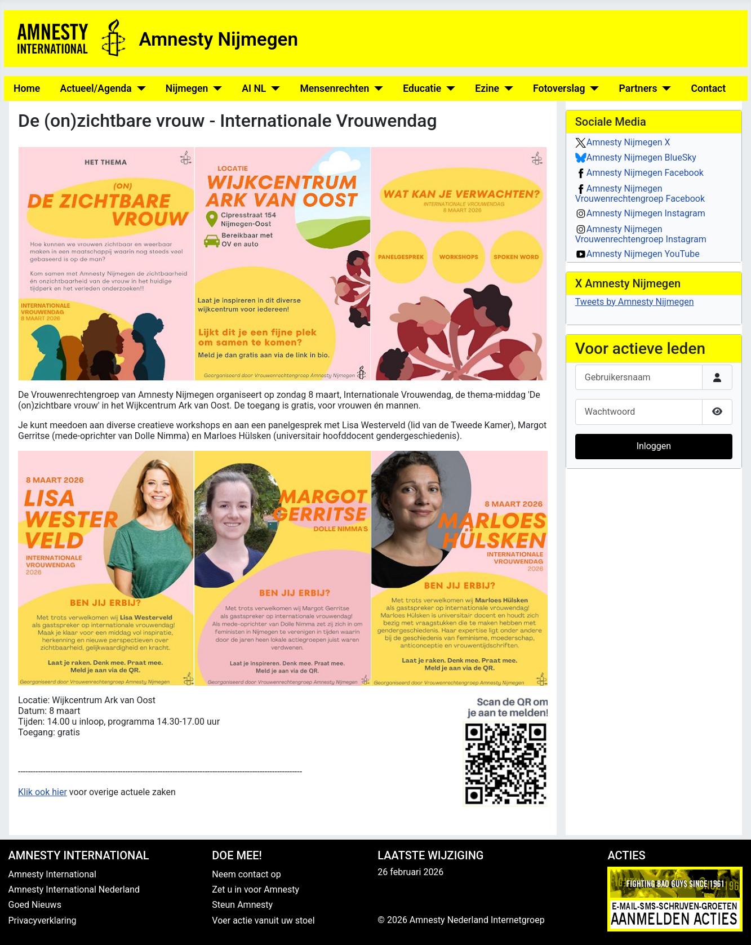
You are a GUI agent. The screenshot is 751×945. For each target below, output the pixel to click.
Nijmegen (187, 88)
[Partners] (664, 88)
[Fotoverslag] (592, 88)
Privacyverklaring (42, 920)
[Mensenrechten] (376, 88)
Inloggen (654, 446)
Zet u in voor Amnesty (255, 889)
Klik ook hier (42, 792)
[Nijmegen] (215, 88)
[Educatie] (448, 88)
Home (27, 88)
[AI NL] (273, 88)
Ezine (487, 88)
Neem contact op (246, 874)
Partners (638, 88)
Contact (708, 88)
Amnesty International (52, 874)
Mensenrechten (334, 88)
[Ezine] (506, 88)
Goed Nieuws (34, 904)
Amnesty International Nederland (74, 889)
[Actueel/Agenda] (139, 88)
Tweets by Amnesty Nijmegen (634, 301)
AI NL (254, 88)
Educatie (422, 88)
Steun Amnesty (242, 904)
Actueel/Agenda (95, 88)
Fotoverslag (559, 88)
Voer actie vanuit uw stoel (263, 920)
